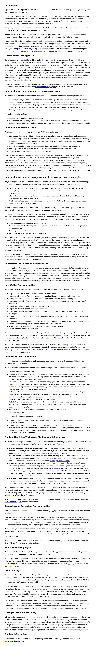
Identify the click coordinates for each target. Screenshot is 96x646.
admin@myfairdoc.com (60, 461)
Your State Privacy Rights (45, 87)
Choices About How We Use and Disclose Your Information (33, 399)
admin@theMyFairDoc (20, 338)
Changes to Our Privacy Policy (25, 49)
